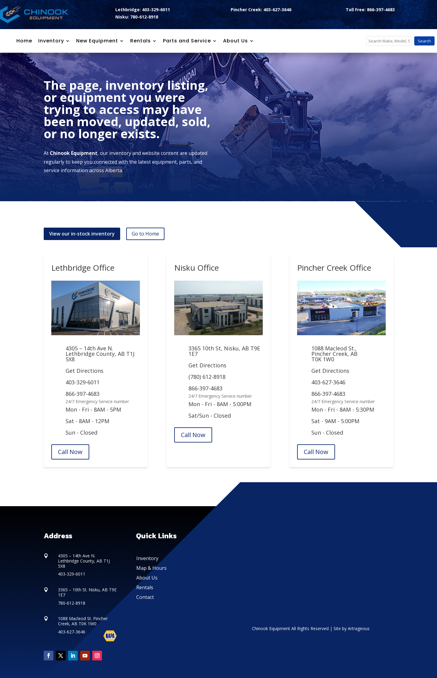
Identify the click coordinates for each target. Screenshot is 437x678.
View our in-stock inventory (82, 233)
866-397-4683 (83, 393)
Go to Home (145, 233)
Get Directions (84, 370)
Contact (145, 597)
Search (424, 41)
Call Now (70, 452)
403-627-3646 (328, 382)
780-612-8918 (71, 603)
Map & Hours (151, 568)
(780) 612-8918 (206, 376)
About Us (147, 577)
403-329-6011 (83, 382)
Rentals (144, 587)
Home (24, 41)
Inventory (51, 41)
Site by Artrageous (352, 628)
